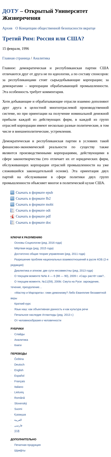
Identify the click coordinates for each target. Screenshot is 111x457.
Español (19, 375)
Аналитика (41, 58)
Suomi (18, 408)
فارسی (18, 425)
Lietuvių (19, 392)
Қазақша (20, 414)
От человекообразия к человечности (37, 320)
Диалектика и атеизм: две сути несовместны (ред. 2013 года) (53, 270)
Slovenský (20, 403)
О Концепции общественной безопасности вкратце (55, 28)
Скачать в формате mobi (34, 204)
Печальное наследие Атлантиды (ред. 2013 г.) (43, 314)
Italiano (18, 386)
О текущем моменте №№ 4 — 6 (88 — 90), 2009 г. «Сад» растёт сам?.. (59, 276)
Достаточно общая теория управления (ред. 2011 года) (49, 253)
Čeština (19, 359)
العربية (18, 419)
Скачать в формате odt (33, 210)
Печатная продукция (27, 444)
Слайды (19, 334)
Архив (7, 28)
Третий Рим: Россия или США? (43, 38)
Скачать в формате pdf (33, 216)
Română (19, 397)
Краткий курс (22, 303)
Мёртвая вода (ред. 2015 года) (33, 248)
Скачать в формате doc (33, 222)
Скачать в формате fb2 (33, 198)
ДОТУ (10, 11)
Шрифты (19, 450)
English (18, 370)
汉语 (17, 431)
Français (19, 381)
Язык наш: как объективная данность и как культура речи (51, 309)
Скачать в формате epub (34, 192)
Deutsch (19, 364)
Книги (18, 345)
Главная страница (16, 58)
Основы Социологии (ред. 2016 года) (38, 242)
